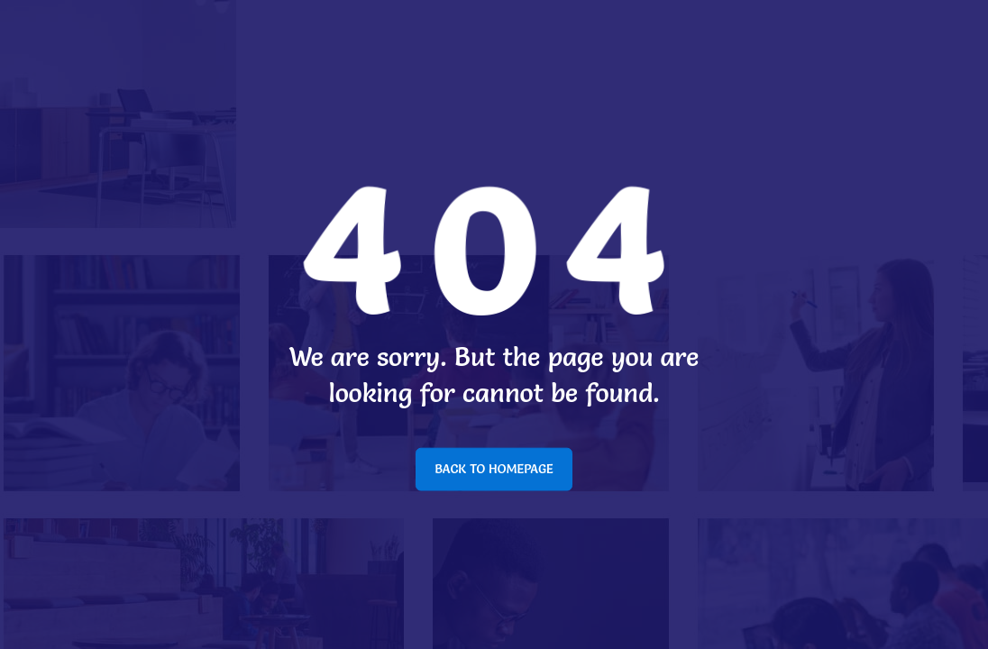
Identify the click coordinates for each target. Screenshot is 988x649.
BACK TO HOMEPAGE (494, 469)
